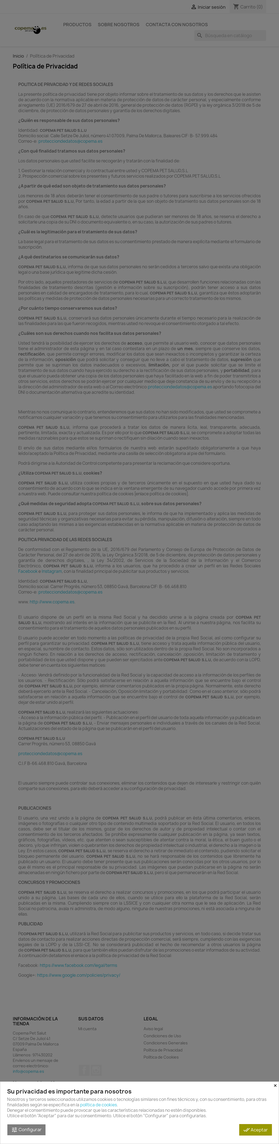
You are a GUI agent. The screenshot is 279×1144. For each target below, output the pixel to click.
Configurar (26, 1130)
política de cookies (98, 1105)
